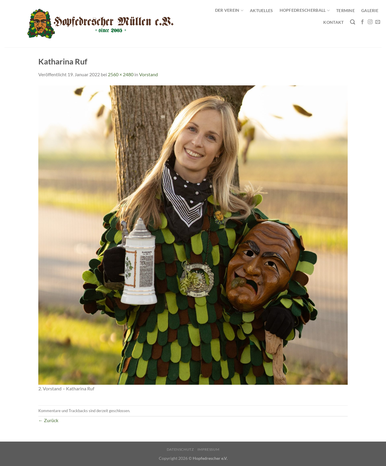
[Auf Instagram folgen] (370, 22)
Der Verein (229, 10)
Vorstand (148, 74)
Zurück (48, 420)
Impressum (208, 449)
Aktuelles (261, 10)
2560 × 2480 (120, 74)
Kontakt (333, 22)
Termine (345, 10)
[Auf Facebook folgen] (362, 22)
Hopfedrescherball (305, 10)
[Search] (352, 22)
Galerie (369, 10)
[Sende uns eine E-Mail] (377, 22)
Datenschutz (180, 449)
